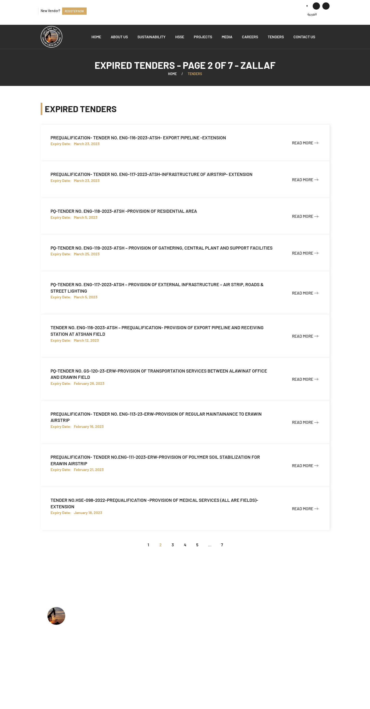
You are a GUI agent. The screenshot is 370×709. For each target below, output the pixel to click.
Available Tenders (169, 645)
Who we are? (165, 616)
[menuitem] (312, 15)
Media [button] (227, 36)
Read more (302, 142)
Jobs (158, 638)
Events (160, 652)
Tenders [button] (276, 36)
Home (96, 36)
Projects (203, 36)
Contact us (304, 36)
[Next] (234, 545)
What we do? (165, 623)
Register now (74, 11)
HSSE (179, 36)
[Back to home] (51, 37)
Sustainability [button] (151, 36)
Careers (250, 36)
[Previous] (136, 545)
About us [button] (119, 36)
